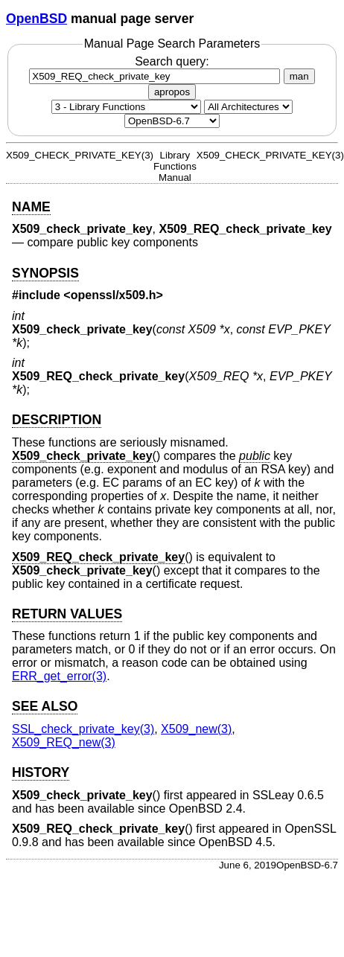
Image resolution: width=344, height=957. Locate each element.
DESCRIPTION (56, 419)
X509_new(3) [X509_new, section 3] (196, 729)
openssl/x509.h (113, 295)
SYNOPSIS (45, 273)
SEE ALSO (44, 706)
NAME (31, 206)
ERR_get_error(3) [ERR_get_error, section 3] (59, 676)
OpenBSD (36, 18)
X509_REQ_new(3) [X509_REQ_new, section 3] (63, 742)
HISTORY (40, 772)
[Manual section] (126, 107)
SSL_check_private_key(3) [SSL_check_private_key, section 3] (83, 729)
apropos (172, 91)
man (299, 76)
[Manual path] (172, 121)
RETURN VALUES (67, 613)
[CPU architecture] (248, 107)
